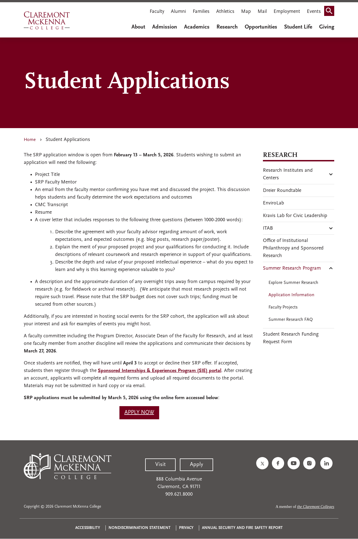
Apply (196, 464)
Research (227, 27)
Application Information (291, 295)
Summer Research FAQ (290, 319)
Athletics (225, 11)
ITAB (268, 228)
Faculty (157, 11)
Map (246, 11)
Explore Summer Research (293, 283)
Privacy (186, 528)
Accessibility (87, 528)
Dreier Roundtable (282, 190)
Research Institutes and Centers (288, 174)
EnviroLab (273, 203)
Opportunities (261, 27)
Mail (262, 11)
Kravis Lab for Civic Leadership (295, 215)
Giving (326, 27)
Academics (196, 27)
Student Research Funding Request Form (291, 338)
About (138, 27)
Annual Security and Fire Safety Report (242, 528)
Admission (164, 27)
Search (331, 12)
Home (30, 140)
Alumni (178, 11)
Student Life (298, 27)
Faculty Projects (283, 307)
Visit (160, 464)
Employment (287, 11)
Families (201, 11)
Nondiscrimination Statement (140, 528)
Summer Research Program (292, 268)
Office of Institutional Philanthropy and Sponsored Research (293, 248)
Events (314, 11)
